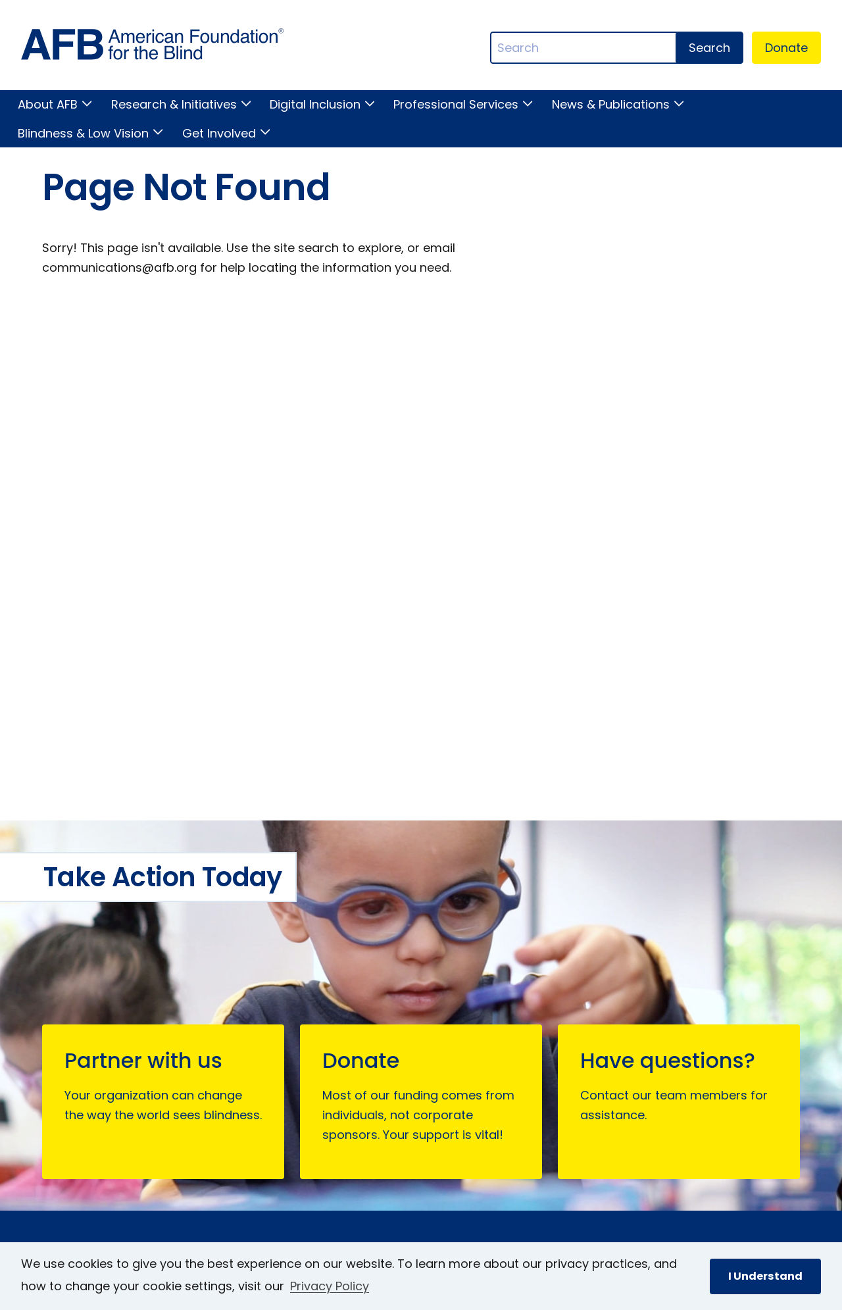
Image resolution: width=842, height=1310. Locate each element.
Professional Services (455, 104)
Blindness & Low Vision (83, 133)
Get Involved (219, 133)
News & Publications (611, 104)
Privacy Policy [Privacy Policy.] (329, 1286)
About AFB (48, 104)
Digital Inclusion (315, 104)
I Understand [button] (765, 1276)
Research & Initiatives (174, 104)
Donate (786, 47)
